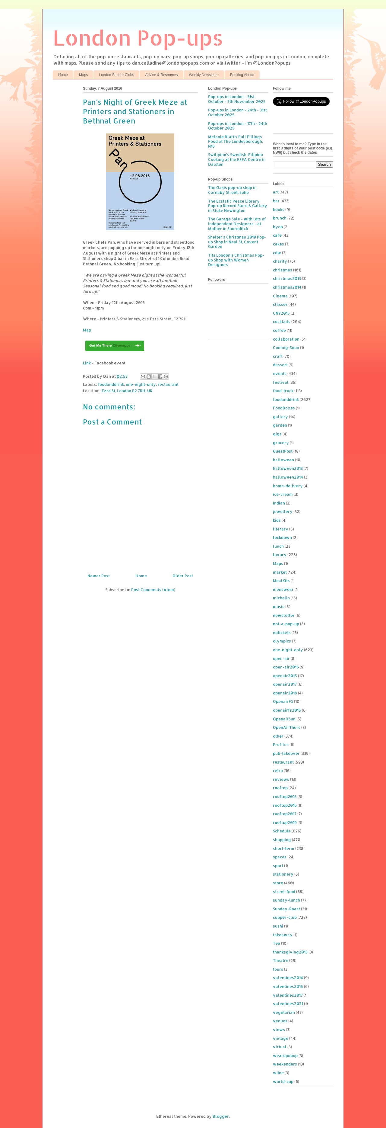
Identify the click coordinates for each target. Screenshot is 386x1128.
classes (280, 304)
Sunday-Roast (286, 908)
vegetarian (284, 1012)
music (278, 606)
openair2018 (285, 693)
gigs (277, 433)
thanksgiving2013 (290, 952)
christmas (282, 270)
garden (280, 425)
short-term (283, 848)
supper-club (285, 917)
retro (278, 770)
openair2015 (285, 675)
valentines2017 (288, 995)
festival (281, 382)
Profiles (281, 744)
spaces (279, 856)
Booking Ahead (242, 75)
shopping (282, 839)
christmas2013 (287, 278)
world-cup (283, 1081)
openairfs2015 (287, 710)
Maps (83, 75)
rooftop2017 (284, 813)
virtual (279, 1046)
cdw (277, 252)
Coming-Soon (286, 347)
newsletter (284, 615)
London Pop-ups (138, 37)
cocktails (281, 321)
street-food (284, 891)
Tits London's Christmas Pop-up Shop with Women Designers (236, 260)
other (278, 736)
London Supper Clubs (116, 75)
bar (276, 200)
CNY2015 (281, 313)
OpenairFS (283, 701)
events (279, 373)
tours (278, 969)
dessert (280, 364)
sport (278, 865)
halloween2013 (288, 468)
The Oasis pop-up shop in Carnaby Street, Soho (232, 190)
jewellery (283, 511)
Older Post (182, 575)
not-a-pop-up (286, 623)
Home (63, 75)
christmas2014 (287, 287)
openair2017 (285, 684)
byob (278, 226)
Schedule (282, 830)
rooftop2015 (285, 796)
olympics (282, 641)
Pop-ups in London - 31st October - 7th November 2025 (237, 99)
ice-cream (283, 494)
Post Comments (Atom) (153, 589)
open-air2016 (286, 667)
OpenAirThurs (286, 727)
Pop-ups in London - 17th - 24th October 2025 (237, 126)
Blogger (221, 1116)
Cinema (280, 295)
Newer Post (98, 575)
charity (280, 261)
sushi (278, 926)
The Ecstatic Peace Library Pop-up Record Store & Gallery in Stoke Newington (237, 206)
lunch (278, 546)
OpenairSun (284, 718)
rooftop (280, 787)
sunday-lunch (286, 900)
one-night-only (141, 384)
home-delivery (288, 485)
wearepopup (285, 1055)
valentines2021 (288, 1003)
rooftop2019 (285, 822)
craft (278, 356)
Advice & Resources (161, 75)
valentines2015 (288, 986)
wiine (278, 1072)
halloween (283, 459)
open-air (281, 658)
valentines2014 (288, 977)
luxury (279, 554)
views (279, 1029)
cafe (277, 235)
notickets (282, 632)
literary (280, 529)
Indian (279, 503)
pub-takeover (286, 753)
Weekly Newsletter (204, 75)
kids (277, 520)
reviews (281, 779)
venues (280, 1020)
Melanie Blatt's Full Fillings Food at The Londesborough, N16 (235, 141)
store (278, 882)
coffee (279, 330)
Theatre (280, 960)
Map (87, 330)
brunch (279, 218)
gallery (280, 416)
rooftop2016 (285, 805)
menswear (283, 589)
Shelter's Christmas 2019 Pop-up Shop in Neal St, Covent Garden (237, 242)
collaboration (286, 339)
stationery (283, 874)
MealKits (281, 580)
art (276, 192)
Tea (276, 943)
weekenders (285, 1064)
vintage (280, 1038)
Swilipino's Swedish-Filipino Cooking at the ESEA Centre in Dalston (237, 159)
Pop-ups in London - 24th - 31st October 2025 (237, 112)
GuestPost (283, 451)
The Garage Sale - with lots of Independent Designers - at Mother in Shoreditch (237, 223)
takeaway (283, 934)
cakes (278, 244)
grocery (281, 442)
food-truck (283, 390)
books (278, 209)
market (280, 572)
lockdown (282, 537)
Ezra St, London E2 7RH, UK (127, 390)
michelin (281, 597)
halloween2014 (288, 477)
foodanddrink (111, 384)
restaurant (168, 384)
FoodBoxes (284, 407)
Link (87, 363)
